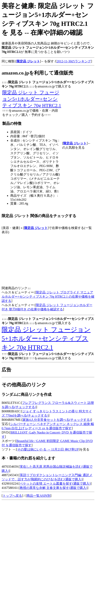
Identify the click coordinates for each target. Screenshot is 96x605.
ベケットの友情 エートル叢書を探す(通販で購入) (55, 483)
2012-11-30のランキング (74, 61)
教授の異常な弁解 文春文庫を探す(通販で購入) (53, 487)
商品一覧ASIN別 (38, 495)
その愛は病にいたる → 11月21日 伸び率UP (48, 449)
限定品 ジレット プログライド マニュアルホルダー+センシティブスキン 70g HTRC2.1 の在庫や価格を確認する (48, 296)
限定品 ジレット (36, 228)
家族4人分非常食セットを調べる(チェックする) (57, 419)
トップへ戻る (12, 495)
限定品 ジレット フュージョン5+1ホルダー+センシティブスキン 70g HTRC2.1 (31, 99)
